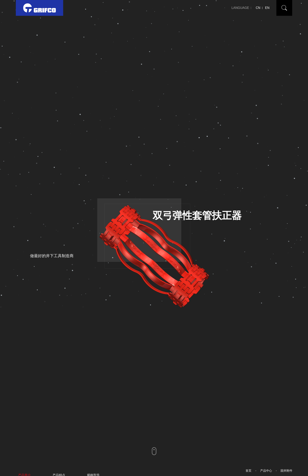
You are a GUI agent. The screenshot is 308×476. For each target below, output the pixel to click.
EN (267, 7)
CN (258, 7)
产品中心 (266, 470)
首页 (248, 470)
